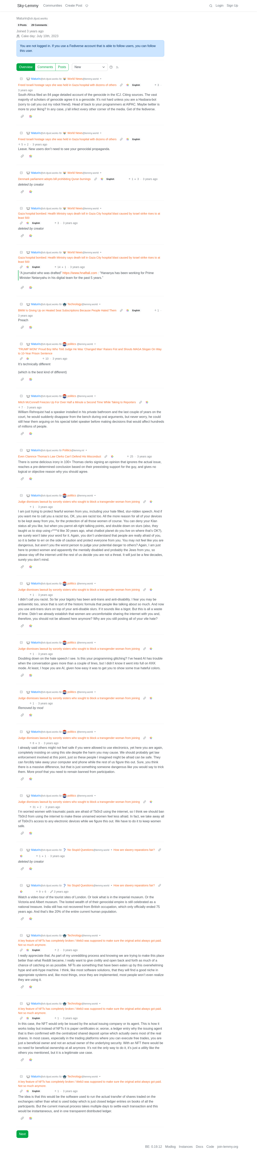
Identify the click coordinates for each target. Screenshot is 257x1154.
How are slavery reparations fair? (134, 849)
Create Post (73, 5)
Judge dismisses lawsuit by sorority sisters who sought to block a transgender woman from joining (79, 501)
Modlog (170, 1146)
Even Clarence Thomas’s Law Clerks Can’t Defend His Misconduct (59, 456)
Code (210, 1146)
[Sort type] (90, 67)
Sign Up (232, 5)
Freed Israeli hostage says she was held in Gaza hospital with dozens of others (67, 85)
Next (22, 1134)
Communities (52, 5)
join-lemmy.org (227, 1146)
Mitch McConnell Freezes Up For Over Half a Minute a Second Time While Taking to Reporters (77, 402)
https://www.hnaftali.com (79, 273)
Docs (199, 1146)
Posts (62, 67)
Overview (26, 67)
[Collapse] (21, 79)
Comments (45, 67)
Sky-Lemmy (28, 5)
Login (219, 5)
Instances (186, 1146)
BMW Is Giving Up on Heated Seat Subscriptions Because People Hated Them (67, 310)
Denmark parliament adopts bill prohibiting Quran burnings (54, 179)
